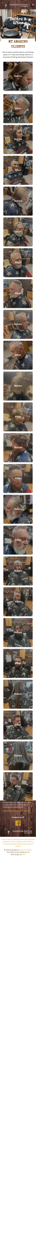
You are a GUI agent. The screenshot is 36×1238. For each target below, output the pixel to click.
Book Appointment (28, 839)
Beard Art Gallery (10, 842)
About (9, 839)
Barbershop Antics (24, 844)
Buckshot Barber (25, 850)
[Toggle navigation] (33, 4)
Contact (18, 846)
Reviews (16, 839)
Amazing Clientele (9, 844)
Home (3, 839)
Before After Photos (25, 842)
